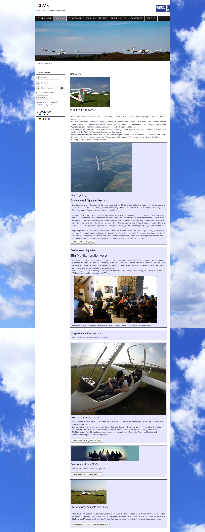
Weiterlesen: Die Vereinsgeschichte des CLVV (90, 525)
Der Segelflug (78, 195)
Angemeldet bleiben (47, 93)
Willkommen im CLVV (82, 109)
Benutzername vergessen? (47, 102)
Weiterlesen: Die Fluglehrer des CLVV (87, 441)
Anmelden (42, 97)
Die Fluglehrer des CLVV (85, 417)
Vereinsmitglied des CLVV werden (95, 338)
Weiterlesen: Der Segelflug (83, 242)
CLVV (43, 5)
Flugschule (75, 18)
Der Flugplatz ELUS (96, 18)
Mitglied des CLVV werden (86, 333)
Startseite (39, 63)
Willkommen (44, 18)
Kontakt (150, 18)
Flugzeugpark (119, 18)
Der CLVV (59, 18)
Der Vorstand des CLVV (84, 464)
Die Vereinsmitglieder (83, 250)
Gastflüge (137, 18)
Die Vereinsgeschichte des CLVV (89, 507)
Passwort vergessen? (45, 105)
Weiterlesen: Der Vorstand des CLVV (87, 474)
